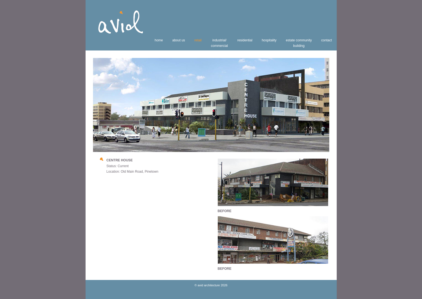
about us (178, 40)
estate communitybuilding (299, 43)
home (159, 40)
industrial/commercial (219, 43)
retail (197, 40)
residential (245, 40)
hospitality (269, 40)
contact (326, 40)
